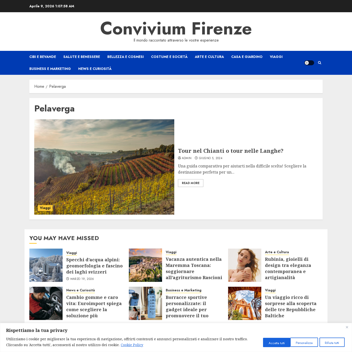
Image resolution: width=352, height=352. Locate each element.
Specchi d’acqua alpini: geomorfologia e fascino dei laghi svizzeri (94, 266)
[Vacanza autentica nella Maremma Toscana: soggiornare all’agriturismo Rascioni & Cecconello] (145, 265)
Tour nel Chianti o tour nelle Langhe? (231, 150)
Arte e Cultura (209, 56)
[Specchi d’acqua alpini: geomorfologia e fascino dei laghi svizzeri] (46, 265)
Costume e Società (169, 56)
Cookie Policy (145, 344)
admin (187, 158)
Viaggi (276, 56)
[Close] (347, 327)
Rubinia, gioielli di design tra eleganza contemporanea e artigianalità (288, 268)
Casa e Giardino (247, 56)
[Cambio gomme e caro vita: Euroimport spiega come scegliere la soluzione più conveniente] (46, 303)
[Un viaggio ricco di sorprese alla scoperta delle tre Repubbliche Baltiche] (244, 303)
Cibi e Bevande (42, 56)
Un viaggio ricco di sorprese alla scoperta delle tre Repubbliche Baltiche (291, 306)
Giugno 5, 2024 (210, 158)
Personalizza (267, 342)
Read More (190, 183)
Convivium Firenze (176, 28)
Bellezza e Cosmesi (125, 56)
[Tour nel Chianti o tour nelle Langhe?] (104, 167)
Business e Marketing (50, 68)
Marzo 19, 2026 (82, 279)
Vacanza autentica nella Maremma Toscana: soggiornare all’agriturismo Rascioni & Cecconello (194, 271)
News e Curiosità (94, 68)
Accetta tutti (331, 342)
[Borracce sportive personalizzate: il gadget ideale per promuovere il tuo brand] (145, 303)
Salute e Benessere (81, 56)
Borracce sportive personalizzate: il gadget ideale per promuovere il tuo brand (187, 309)
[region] (176, 337)
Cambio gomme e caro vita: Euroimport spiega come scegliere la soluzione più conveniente (94, 309)
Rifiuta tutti (299, 342)
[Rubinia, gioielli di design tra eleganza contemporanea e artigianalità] (244, 265)
